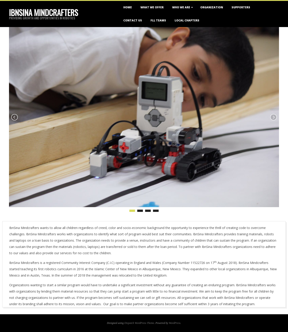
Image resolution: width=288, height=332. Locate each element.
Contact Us (132, 20)
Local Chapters (187, 20)
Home (127, 7)
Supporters (241, 7)
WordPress (174, 323)
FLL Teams (158, 20)
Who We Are (181, 7)
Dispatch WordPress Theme (139, 323)
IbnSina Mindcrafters (43, 12)
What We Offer (152, 7)
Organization (211, 7)
